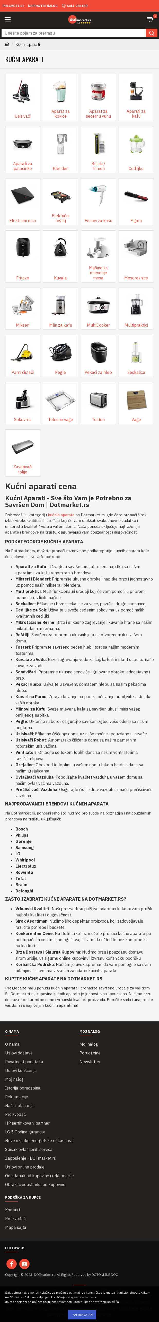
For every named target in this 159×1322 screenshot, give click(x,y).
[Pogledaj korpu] (151, 19)
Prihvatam (84, 1315)
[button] (7, 19)
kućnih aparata (61, 514)
